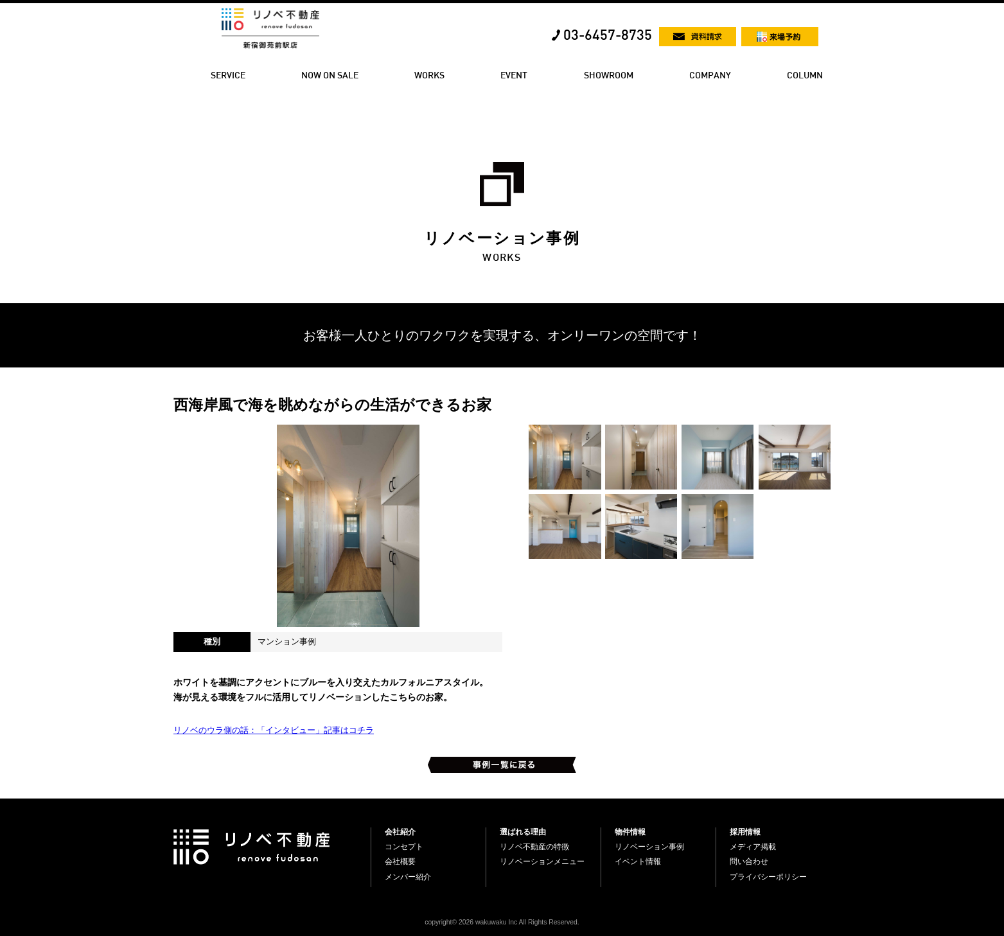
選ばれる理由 (523, 832)
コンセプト (404, 847)
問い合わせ (749, 861)
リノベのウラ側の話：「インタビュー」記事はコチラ (273, 730)
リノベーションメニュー (542, 861)
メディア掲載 (753, 847)
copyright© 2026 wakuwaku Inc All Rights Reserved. (502, 922)
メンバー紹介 (408, 877)
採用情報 (745, 832)
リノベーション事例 (649, 847)
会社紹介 (400, 832)
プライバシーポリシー (768, 877)
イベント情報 (638, 861)
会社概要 (400, 861)
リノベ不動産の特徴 (534, 847)
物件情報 (630, 832)
